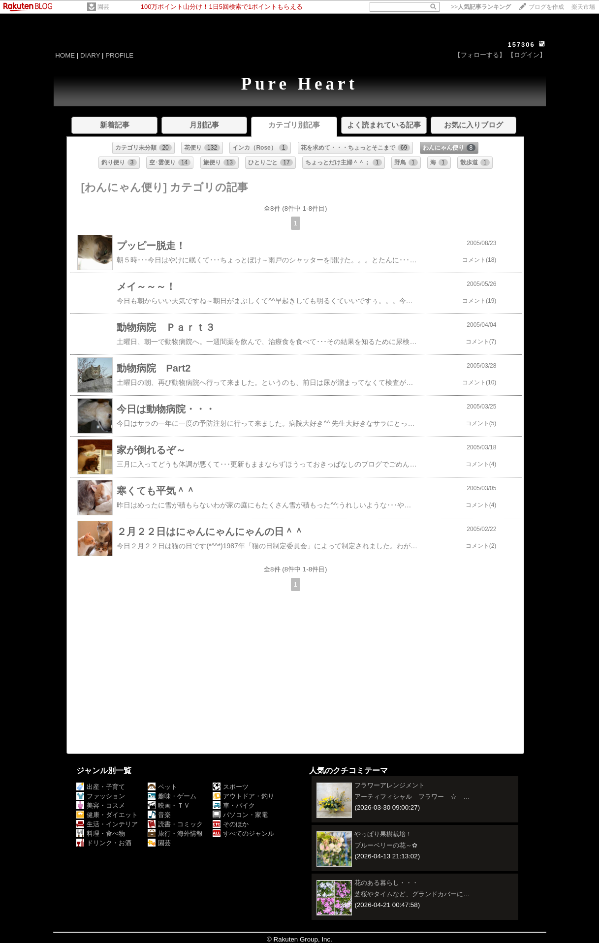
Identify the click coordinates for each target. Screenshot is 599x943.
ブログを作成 (546, 6)
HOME (65, 55)
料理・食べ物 (100, 833)
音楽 (159, 814)
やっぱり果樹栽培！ (383, 834)
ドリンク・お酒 (103, 843)
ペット (162, 786)
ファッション (100, 796)
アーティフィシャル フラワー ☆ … (412, 796)
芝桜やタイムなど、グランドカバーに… (412, 894)
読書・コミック (175, 824)
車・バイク (234, 805)
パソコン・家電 (240, 814)
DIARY (90, 55)
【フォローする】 (479, 55)
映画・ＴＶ (169, 805)
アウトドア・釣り (243, 796)
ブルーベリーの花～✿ (385, 845)
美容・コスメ (100, 805)
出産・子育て (100, 786)
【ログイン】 (526, 55)
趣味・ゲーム (172, 796)
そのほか (231, 824)
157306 (521, 44)
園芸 (103, 6)
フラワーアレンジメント (389, 785)
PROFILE (119, 55)
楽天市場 (583, 6)
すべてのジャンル (243, 833)
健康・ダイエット (107, 814)
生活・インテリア (107, 824)
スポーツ (231, 786)
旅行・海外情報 (175, 833)
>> (481, 6)
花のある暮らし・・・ (386, 882)
